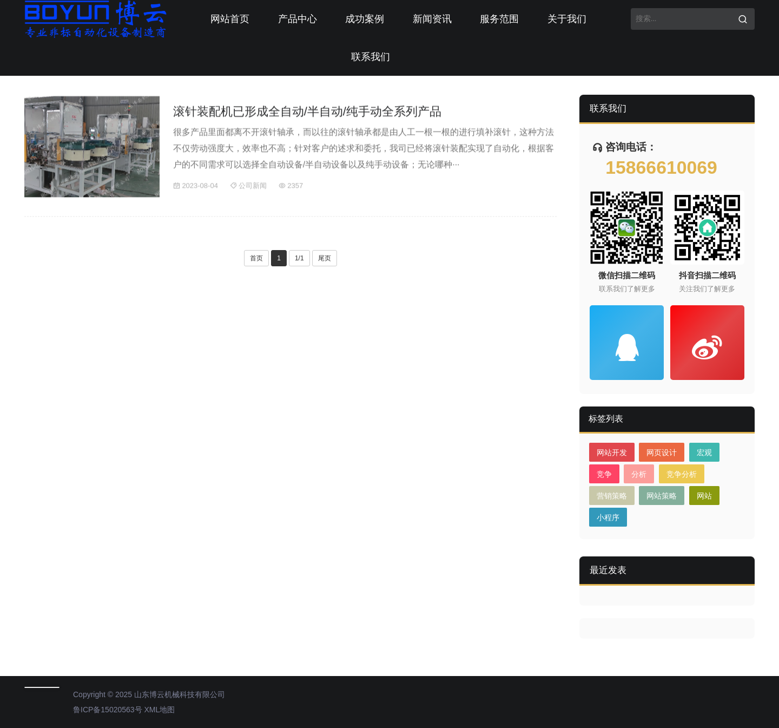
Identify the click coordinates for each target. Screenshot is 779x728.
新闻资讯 (432, 19)
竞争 (604, 474)
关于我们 (566, 19)
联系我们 (370, 56)
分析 (638, 474)
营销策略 (612, 495)
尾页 (324, 258)
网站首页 (229, 19)
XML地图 (159, 709)
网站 (704, 495)
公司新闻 (248, 187)
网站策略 (661, 495)
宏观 (704, 452)
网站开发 (612, 452)
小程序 (608, 517)
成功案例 (364, 19)
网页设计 (661, 452)
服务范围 (499, 19)
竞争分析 (681, 474)
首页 (256, 258)
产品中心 (297, 19)
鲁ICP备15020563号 (107, 709)
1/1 (299, 258)
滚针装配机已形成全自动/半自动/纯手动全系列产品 (307, 113)
